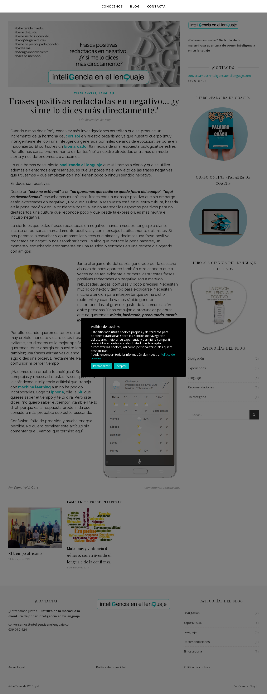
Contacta (156, 6)
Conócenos (112, 6)
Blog (135, 6)
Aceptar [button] (121, 366)
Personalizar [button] (101, 366)
